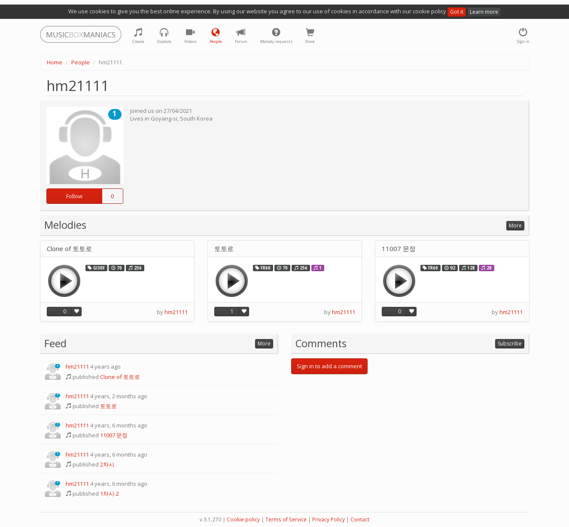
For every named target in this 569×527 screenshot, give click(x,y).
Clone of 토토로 (69, 248)
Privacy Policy (328, 519)
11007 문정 (399, 248)
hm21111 (176, 312)
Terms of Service (286, 519)
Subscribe (510, 343)
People (80, 62)
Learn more (484, 11)
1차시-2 (109, 493)
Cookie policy (243, 519)
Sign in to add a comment (329, 366)
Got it (456, 11)
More (515, 225)
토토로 (224, 248)
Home (54, 62)
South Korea (196, 118)
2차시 (107, 464)
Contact (359, 519)
